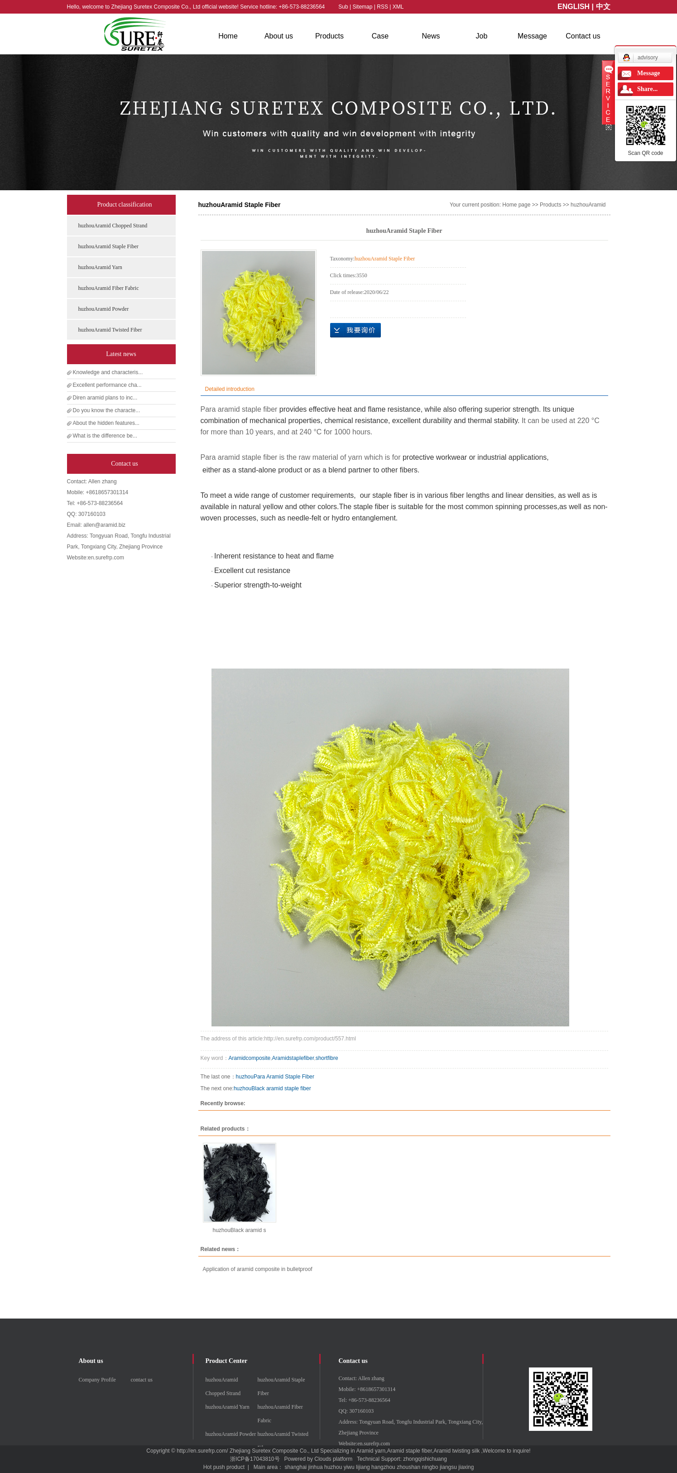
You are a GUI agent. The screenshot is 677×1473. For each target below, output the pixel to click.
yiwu (349, 1467)
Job (482, 36)
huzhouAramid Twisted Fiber (110, 330)
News (431, 36)
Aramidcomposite (250, 1058)
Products (329, 36)
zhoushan (408, 1467)
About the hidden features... (106, 423)
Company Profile (97, 1380)
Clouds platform (333, 1459)
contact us (142, 1380)
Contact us (583, 36)
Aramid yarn (370, 1451)
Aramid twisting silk (456, 1451)
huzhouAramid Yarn (100, 267)
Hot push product (224, 1467)
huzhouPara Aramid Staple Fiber (275, 1076)
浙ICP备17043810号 (254, 1459)
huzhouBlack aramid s (239, 1230)
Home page (516, 205)
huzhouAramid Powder (103, 309)
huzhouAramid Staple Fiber (108, 246)
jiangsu (448, 1467)
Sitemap (363, 7)
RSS (382, 7)
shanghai (296, 1467)
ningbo (430, 1467)
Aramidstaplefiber (293, 1058)
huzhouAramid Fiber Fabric (108, 288)
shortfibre (327, 1058)
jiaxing (466, 1467)
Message (532, 36)
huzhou (333, 1467)
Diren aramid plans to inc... (105, 398)
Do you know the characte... (106, 410)
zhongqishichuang (425, 1459)
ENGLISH (573, 6)
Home (228, 36)
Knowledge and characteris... (108, 372)
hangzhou (383, 1467)
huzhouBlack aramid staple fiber (272, 1088)
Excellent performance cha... (107, 385)
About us (278, 36)
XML (398, 7)
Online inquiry (355, 330)
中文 (603, 6)
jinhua (315, 1467)
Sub (343, 7)
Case (380, 36)
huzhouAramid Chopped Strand (113, 225)
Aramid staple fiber (409, 1451)
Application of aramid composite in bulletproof (257, 1269)
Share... (647, 89)
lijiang (363, 1467)
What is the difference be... (105, 436)
